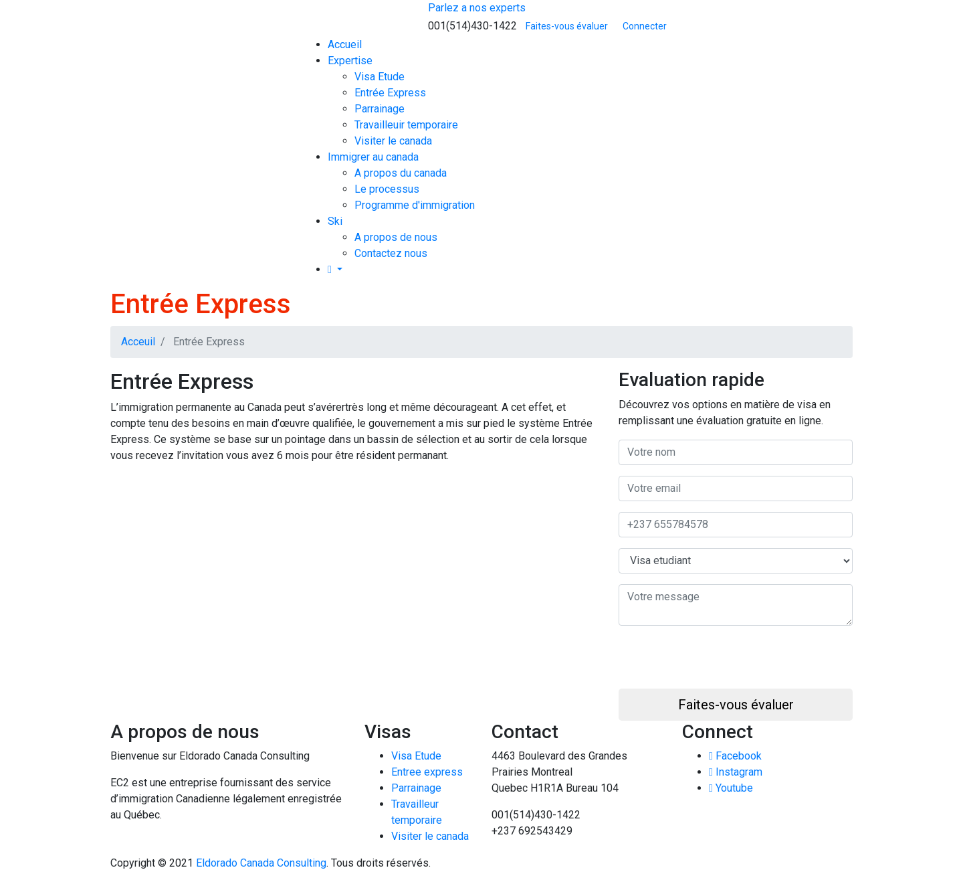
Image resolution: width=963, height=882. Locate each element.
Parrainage (379, 108)
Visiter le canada (393, 141)
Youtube (731, 788)
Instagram (735, 772)
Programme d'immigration (414, 205)
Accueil (345, 44)
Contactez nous (390, 253)
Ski (335, 221)
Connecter (645, 26)
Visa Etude (379, 76)
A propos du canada (400, 173)
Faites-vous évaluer (567, 26)
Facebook (735, 755)
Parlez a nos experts (477, 7)
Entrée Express (390, 92)
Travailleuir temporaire (406, 124)
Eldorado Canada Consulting (261, 863)
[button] (335, 269)
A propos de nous (395, 237)
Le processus (386, 189)
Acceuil (138, 341)
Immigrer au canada (373, 157)
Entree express (427, 772)
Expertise (350, 60)
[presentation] (720, 662)
